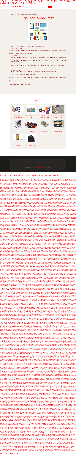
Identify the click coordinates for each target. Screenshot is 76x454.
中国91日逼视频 (67, 406)
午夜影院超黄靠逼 (65, 333)
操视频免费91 (5, 198)
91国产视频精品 (16, 351)
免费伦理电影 (57, 220)
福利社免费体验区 (11, 445)
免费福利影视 (64, 416)
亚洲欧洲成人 (45, 192)
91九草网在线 (72, 318)
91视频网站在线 (67, 191)
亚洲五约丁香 (38, 355)
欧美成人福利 (55, 397)
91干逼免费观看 (4, 402)
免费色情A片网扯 (58, 229)
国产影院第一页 (62, 214)
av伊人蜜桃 (65, 385)
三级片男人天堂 (67, 346)
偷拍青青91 (24, 304)
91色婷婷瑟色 (48, 210)
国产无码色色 (50, 228)
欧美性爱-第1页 (15, 319)
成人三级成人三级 (21, 203)
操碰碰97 (51, 397)
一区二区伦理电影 (24, 296)
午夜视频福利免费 (60, 266)
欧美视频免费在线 (62, 446)
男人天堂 (63, 239)
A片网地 (35, 391)
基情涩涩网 (55, 217)
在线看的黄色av (70, 449)
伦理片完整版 (19, 214)
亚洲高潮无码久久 (36, 346)
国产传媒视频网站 (43, 243)
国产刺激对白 (31, 269)
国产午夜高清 (41, 236)
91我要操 (28, 228)
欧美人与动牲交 (34, 404)
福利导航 (51, 221)
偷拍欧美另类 (42, 376)
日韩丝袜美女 (35, 364)
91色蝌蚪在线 (35, 367)
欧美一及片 (15, 258)
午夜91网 (49, 420)
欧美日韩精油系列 (27, 446)
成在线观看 (20, 428)
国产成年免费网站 (70, 206)
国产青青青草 (45, 266)
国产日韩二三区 (39, 311)
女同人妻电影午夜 (69, 322)
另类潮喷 (23, 346)
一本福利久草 (10, 438)
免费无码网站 (43, 340)
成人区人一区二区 (18, 400)
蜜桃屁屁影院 (39, 450)
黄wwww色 (53, 190)
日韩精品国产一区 (65, 323)
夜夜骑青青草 (23, 186)
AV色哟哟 (12, 225)
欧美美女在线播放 (61, 297)
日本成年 (74, 409)
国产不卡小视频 (7, 225)
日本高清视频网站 (24, 447)
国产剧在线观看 (44, 351)
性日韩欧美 (17, 451)
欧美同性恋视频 (56, 345)
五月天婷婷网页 (65, 394)
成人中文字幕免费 (3, 400)
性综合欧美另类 (14, 443)
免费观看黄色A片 (57, 368)
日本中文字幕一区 (12, 340)
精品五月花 (45, 435)
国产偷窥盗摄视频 (6, 184)
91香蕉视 (38, 184)
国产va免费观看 (35, 210)
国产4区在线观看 (43, 372)
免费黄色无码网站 (26, 299)
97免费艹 (21, 229)
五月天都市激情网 (19, 325)
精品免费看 (26, 209)
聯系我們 (54, 6)
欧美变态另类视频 (28, 385)
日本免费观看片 (7, 331)
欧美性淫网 (12, 427)
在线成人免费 (48, 393)
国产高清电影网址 (24, 224)
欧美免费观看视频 (58, 415)
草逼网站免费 (38, 394)
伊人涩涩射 (72, 217)
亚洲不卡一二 (28, 397)
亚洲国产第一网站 (36, 231)
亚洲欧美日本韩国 (6, 439)
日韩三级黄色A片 (54, 209)
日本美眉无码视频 (3, 371)
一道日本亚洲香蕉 (60, 184)
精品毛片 (29, 237)
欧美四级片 (59, 303)
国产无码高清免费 (10, 406)
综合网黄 (34, 233)
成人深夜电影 (28, 187)
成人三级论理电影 (59, 385)
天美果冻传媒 (25, 222)
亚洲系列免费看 (48, 353)
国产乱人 (23, 218)
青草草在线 (40, 442)
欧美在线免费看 (17, 213)
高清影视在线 (4, 421)
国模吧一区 (20, 341)
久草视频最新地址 (14, 397)
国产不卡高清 (15, 220)
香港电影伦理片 (11, 216)
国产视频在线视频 (33, 359)
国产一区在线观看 (22, 338)
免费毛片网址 (46, 391)
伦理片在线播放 (62, 370)
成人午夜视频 (67, 225)
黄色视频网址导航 (24, 379)
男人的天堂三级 (40, 446)
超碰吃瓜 (31, 218)
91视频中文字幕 (11, 423)
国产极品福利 (10, 337)
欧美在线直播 (53, 372)
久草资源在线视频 (55, 307)
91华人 (61, 201)
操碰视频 (68, 205)
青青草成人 (20, 370)
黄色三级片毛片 (45, 213)
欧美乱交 (33, 323)
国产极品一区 (59, 439)
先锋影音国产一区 (20, 326)
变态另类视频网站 (16, 385)
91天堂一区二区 (68, 247)
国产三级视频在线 (72, 265)
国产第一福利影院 (56, 398)
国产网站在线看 (28, 333)
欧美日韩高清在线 (31, 329)
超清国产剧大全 (44, 202)
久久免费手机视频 (70, 180)
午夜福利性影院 (39, 289)
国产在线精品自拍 (3, 405)
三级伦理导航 (9, 316)
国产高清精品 (30, 331)
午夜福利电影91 (51, 371)
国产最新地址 (4, 307)
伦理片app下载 (63, 192)
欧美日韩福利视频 (53, 428)
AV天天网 (42, 357)
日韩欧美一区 (53, 288)
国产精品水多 (21, 259)
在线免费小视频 (45, 229)
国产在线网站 (53, 379)
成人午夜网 (30, 314)
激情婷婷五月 (6, 430)
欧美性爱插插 (11, 194)
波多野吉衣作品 (20, 356)
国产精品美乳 (17, 206)
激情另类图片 (9, 203)
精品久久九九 (54, 406)
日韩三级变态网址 (23, 383)
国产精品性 (22, 179)
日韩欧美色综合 (24, 243)
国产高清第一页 (20, 240)
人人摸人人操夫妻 (32, 424)
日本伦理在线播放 (45, 314)
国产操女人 (20, 218)
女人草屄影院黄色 (40, 304)
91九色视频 (17, 191)
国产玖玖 (69, 261)
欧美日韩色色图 (29, 382)
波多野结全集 (28, 374)
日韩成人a (6, 267)
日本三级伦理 (12, 432)
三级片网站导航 (71, 304)
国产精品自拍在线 (53, 434)
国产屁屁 (36, 188)
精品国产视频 (26, 306)
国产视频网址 (9, 424)
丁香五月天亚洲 (14, 254)
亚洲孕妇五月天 (4, 316)
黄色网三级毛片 (2, 259)
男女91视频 (9, 236)
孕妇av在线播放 (15, 289)
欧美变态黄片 (11, 394)
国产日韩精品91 (61, 191)
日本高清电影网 (37, 206)
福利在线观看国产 (42, 432)
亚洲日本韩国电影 (25, 310)
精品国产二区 (17, 359)
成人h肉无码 (29, 404)
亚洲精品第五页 (52, 224)
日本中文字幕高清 (64, 420)
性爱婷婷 (71, 220)
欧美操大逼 (42, 327)
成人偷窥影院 (50, 439)
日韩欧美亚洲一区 (24, 308)
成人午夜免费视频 (29, 188)
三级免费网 (33, 389)
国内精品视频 (12, 353)
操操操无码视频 (71, 390)
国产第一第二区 (58, 295)
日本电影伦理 (36, 236)
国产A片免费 (43, 329)
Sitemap (50, 167)
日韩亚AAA (63, 322)
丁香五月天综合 (52, 295)
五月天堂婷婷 (64, 391)
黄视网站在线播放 (25, 214)
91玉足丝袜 (28, 337)
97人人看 (67, 265)
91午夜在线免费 (47, 224)
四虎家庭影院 (48, 288)
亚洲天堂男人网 (50, 382)
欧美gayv (24, 192)
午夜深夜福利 (71, 316)
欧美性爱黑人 (30, 312)
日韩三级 (17, 303)
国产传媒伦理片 (24, 295)
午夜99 (41, 246)
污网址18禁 (22, 266)
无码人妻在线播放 (56, 412)
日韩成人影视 (58, 194)
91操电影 (24, 252)
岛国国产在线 (59, 254)
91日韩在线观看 (43, 262)
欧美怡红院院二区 (40, 191)
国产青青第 (65, 412)
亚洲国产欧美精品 (70, 340)
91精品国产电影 (35, 419)
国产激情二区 (64, 402)
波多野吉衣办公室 (69, 366)
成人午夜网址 (21, 232)
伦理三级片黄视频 (67, 430)
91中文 (73, 229)
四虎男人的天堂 (73, 329)
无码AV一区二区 (24, 412)
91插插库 (60, 183)
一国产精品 (36, 405)
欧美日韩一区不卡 (69, 450)
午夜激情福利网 (73, 364)
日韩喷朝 (34, 412)
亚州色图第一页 (45, 289)
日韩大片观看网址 (53, 207)
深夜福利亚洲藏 (25, 322)
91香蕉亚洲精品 (55, 228)
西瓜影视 (9, 307)
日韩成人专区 (63, 321)
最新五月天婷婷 (33, 416)
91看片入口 (56, 258)
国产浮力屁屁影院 (64, 387)
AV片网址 (29, 439)
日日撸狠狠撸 (40, 321)
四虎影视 (59, 205)
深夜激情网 (18, 387)
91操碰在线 (5, 183)
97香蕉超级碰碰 (18, 233)
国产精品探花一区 (51, 231)
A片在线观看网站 (56, 312)
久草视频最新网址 (12, 210)
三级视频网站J (30, 259)
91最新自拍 (12, 218)
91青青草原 (8, 387)
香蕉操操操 (65, 342)
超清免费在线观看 (11, 412)
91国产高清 (62, 423)
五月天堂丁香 (17, 259)
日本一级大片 (2, 179)
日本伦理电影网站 (47, 322)
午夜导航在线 (12, 224)
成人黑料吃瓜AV (18, 288)
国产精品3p (72, 246)
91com (41, 240)
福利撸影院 (34, 205)
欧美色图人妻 (28, 186)
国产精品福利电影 (31, 288)
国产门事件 (34, 450)
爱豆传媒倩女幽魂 (39, 202)
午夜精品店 (71, 323)
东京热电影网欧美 (23, 427)
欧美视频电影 (8, 269)
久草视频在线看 (21, 311)
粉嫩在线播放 (30, 445)
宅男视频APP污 (53, 404)
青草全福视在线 (71, 207)
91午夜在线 (22, 263)
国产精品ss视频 (43, 356)
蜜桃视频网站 (69, 229)
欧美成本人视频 (18, 431)
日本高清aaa (26, 301)
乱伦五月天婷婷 (60, 246)
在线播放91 (4, 359)
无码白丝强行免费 (31, 251)
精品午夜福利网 (6, 252)
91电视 (5, 443)
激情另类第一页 (8, 301)
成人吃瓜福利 (10, 202)
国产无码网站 (49, 248)
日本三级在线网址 (65, 409)
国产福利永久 (32, 180)
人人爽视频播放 (37, 376)
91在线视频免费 (45, 387)
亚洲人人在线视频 (66, 364)
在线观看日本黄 (30, 231)
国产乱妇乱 (5, 449)
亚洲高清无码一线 (42, 436)
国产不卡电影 (10, 409)
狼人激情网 (19, 261)
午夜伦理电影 (36, 295)
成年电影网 (2, 357)
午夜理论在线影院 (7, 356)
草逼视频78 (13, 217)
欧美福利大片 (47, 419)
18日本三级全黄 (45, 259)
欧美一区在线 (64, 205)
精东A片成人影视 (30, 341)
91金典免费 (21, 239)
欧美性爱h (27, 353)
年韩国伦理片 (7, 432)
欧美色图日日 (45, 349)
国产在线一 (56, 195)
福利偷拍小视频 (46, 179)
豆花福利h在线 (61, 334)
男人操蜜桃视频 (22, 206)
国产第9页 (3, 235)
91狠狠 (13, 413)
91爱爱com (68, 217)
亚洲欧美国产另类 (21, 269)
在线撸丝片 (18, 207)
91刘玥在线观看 (59, 434)
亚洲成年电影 (37, 337)
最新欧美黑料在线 (67, 308)
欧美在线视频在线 (42, 363)
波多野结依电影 (19, 187)
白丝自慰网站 (64, 327)
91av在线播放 (20, 220)
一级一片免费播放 (55, 337)
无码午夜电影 (36, 379)
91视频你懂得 (39, 213)
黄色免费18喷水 (55, 442)
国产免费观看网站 (40, 397)
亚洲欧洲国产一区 (8, 322)
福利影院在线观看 (11, 344)
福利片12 (61, 342)
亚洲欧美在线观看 (14, 203)
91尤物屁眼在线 (48, 427)
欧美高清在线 (38, 326)
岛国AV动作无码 (60, 199)
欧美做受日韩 (51, 195)
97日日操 (11, 341)
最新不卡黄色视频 (40, 308)
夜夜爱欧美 (45, 367)
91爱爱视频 (25, 201)
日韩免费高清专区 (25, 424)
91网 (69, 375)
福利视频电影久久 (11, 239)
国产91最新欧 (54, 451)
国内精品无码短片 (30, 195)
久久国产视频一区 (36, 386)
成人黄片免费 (19, 415)
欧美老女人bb (26, 203)
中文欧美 (16, 291)
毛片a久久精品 (72, 423)
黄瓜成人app (17, 413)
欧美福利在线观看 (69, 439)
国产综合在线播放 (55, 348)
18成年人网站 (32, 206)
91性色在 (63, 419)
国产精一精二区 (49, 217)
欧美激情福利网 (40, 266)
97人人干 (11, 430)
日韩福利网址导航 (30, 244)
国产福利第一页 (12, 364)
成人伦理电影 (56, 371)
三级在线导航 (59, 338)
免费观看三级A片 (39, 382)
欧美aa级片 (35, 304)
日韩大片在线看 (18, 210)
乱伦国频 (61, 375)
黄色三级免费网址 (6, 216)
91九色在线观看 (67, 248)
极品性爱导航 (9, 402)
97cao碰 (51, 430)
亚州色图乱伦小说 (29, 210)
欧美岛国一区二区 (61, 232)
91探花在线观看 (67, 300)
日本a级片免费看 (20, 446)
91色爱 (15, 247)
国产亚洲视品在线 (64, 261)
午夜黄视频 (37, 336)
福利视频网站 (25, 367)
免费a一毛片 (47, 216)
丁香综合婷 (17, 363)
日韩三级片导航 (26, 406)
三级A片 (69, 252)
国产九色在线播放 (13, 389)
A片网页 (4, 342)
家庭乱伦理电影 (2, 195)
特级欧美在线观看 (58, 198)
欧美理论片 (46, 398)
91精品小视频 (60, 270)
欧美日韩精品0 (49, 329)
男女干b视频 (59, 393)
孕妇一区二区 (6, 340)
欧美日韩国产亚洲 (7, 393)
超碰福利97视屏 (51, 258)
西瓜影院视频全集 (49, 262)
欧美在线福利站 (26, 398)
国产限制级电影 (47, 430)
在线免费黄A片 (16, 188)
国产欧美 (49, 209)
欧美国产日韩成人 (8, 436)
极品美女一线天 (19, 336)
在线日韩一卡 (8, 415)
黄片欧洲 (38, 291)
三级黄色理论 (53, 436)
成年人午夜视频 (58, 416)
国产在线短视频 (54, 259)
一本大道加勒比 (64, 393)
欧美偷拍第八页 (71, 428)
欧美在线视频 (65, 216)
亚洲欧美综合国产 (7, 357)
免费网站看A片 (19, 345)
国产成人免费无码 (18, 217)
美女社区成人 (30, 243)
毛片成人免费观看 (19, 342)
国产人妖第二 (40, 210)
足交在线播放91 (43, 180)
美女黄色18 (46, 236)
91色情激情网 (28, 192)
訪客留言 (63, 6)
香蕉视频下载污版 (31, 246)
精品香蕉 (5, 207)
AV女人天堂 (14, 334)
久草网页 (18, 229)
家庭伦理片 (23, 430)
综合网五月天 (44, 205)
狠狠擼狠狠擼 (56, 267)
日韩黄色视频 (61, 443)
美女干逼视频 (24, 428)
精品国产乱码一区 (10, 371)
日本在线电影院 (16, 349)
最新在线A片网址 (40, 218)
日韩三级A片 (51, 327)
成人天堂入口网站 (7, 361)
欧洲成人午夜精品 (11, 206)
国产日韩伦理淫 (33, 270)
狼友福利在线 (45, 423)
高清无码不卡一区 (66, 318)
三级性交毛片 (17, 432)
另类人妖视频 (36, 237)
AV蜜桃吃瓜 (3, 251)
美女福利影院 (40, 303)
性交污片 (18, 348)
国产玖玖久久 (36, 306)
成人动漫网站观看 (12, 184)
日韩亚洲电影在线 (65, 319)
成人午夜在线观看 (8, 180)
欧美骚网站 (9, 254)
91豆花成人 (45, 240)
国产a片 (59, 351)
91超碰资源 (25, 329)
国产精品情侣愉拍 (68, 345)
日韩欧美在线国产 (38, 199)
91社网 (21, 225)
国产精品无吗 (17, 383)
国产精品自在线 (33, 423)
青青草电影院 (19, 372)
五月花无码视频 (26, 232)
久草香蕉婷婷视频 (44, 345)
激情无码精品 (70, 387)
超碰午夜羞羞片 (15, 449)
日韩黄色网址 (52, 237)
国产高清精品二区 (10, 183)
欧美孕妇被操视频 (25, 434)
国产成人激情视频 (26, 207)
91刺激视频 (68, 263)
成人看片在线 (66, 408)
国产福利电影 (27, 216)
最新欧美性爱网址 (17, 314)
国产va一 (48, 352)
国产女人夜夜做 (32, 240)
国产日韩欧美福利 (25, 340)
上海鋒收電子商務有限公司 (40, 167)
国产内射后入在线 (7, 255)
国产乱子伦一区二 (25, 364)
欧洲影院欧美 (30, 412)
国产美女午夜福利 (51, 342)
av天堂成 (43, 326)
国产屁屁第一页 (40, 232)
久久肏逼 (10, 334)
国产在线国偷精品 (48, 416)
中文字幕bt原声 (8, 235)
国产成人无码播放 (22, 438)
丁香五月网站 (26, 235)
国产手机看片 (22, 361)
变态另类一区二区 (20, 301)
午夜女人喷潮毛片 (65, 303)
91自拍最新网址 (5, 192)
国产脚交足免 (38, 351)
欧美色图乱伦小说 (44, 225)
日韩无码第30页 (56, 375)
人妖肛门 (59, 438)
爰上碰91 (54, 265)
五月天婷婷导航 (32, 319)
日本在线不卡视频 (31, 415)
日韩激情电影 (55, 359)
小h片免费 (70, 199)
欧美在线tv (28, 247)
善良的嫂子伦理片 (13, 417)
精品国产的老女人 (33, 446)
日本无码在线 (29, 355)
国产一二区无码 (37, 375)
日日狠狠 (48, 434)
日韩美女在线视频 (19, 386)
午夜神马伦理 (71, 262)
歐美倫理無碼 (58, 420)
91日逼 (25, 262)
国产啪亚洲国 (70, 244)
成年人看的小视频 (7, 321)
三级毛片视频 (24, 312)
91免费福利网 (65, 375)
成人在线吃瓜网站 (31, 239)
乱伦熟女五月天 (34, 184)
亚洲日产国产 (51, 446)
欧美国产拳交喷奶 (4, 205)
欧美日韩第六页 (58, 355)
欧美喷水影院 (21, 201)
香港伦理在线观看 (69, 447)
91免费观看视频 (63, 378)
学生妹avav (46, 222)
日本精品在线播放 (65, 252)
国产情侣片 (64, 265)
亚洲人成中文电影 (16, 409)
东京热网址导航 (39, 366)
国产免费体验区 (64, 404)
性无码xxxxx (46, 312)
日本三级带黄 (51, 315)
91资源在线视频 (64, 229)
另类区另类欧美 (38, 225)
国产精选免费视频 (14, 251)
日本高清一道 (65, 338)
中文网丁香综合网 (21, 316)
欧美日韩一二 (49, 307)
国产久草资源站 (15, 316)
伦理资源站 (35, 312)
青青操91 (9, 267)
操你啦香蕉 (42, 447)
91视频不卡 (20, 397)
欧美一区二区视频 (36, 338)
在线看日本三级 (61, 292)
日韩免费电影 (58, 207)
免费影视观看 (45, 203)
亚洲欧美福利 (69, 417)
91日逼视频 (45, 246)
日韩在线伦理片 (32, 406)
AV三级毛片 (7, 353)
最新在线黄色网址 (29, 321)
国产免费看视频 (32, 235)
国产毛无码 (46, 401)
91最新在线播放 (30, 348)
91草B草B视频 (8, 195)
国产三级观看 (22, 300)
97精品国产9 (15, 352)
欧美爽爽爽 (23, 374)
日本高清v (9, 265)
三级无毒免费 (54, 248)
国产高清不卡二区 (28, 266)
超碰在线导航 (15, 438)
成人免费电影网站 (38, 329)
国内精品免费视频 (59, 314)
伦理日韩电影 (12, 296)
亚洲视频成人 (11, 390)
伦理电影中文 (44, 382)
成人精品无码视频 (45, 186)
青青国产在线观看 (49, 364)
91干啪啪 (68, 267)
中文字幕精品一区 (15, 370)
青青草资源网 (4, 327)
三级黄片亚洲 (47, 326)
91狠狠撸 (24, 187)
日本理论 (21, 252)
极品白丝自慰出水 (7, 374)
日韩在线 (49, 192)
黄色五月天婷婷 (20, 443)
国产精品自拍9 (5, 451)
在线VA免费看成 (12, 383)
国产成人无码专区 (40, 293)
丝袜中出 (18, 453)
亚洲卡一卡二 (4, 240)
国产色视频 (14, 243)
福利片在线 (26, 303)
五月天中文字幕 (50, 431)
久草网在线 (70, 198)
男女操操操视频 (32, 421)
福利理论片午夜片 (71, 435)
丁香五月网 (4, 217)
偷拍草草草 (22, 246)
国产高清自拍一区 (50, 247)
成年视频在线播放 (71, 361)
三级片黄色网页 (63, 368)
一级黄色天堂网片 (12, 292)
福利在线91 (47, 361)
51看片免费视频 (50, 421)
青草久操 (53, 416)
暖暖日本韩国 (30, 386)
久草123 (40, 251)
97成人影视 (4, 431)
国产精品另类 (8, 266)
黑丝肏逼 (44, 318)
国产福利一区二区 (56, 443)
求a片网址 (9, 207)
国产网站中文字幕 (41, 415)
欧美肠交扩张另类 (53, 216)
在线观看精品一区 (34, 333)
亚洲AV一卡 (41, 229)
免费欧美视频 (55, 232)
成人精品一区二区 (10, 199)
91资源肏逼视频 (35, 442)
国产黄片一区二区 (66, 348)
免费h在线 (21, 292)
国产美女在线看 (27, 378)
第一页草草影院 (55, 247)
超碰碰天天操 (3, 190)
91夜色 (12, 357)
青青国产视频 (30, 322)
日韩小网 (14, 337)
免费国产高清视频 (50, 261)
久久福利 (66, 233)
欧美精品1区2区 (67, 329)
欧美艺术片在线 (24, 355)
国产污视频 (66, 352)
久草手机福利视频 (41, 316)
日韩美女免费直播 (41, 252)
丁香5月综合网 (63, 217)
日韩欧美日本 (34, 449)
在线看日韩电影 (56, 296)
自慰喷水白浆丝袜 (71, 351)
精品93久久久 (36, 222)
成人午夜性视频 (14, 293)
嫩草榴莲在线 (22, 432)
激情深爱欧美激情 (14, 228)
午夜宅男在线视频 (47, 293)
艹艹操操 (27, 199)
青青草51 (58, 248)
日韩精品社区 (69, 451)
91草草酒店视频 (8, 190)
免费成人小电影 (8, 360)
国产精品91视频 (20, 251)
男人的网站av (45, 439)
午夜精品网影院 (14, 214)
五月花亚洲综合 (56, 214)
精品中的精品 (15, 198)
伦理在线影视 (3, 237)
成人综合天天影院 (10, 300)
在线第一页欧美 (29, 318)
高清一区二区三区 (61, 382)
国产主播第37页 (56, 252)
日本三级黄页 (31, 292)
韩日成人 (60, 247)
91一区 (27, 252)
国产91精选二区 (12, 363)
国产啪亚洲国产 (26, 391)
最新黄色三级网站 (50, 412)
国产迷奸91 (19, 304)
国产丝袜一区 (72, 195)
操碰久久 (52, 356)
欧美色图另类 (62, 356)
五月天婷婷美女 (9, 446)
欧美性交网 (56, 431)
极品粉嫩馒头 (27, 289)
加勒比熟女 (39, 187)
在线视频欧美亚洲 (68, 443)
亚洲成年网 (21, 439)
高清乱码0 (45, 209)
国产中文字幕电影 (63, 366)
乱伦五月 (45, 248)
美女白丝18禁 (69, 254)
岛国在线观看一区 (53, 304)
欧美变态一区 (60, 179)
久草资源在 (57, 233)
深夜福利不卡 (25, 292)
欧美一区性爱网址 (73, 288)
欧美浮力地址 (62, 398)
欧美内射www (44, 368)
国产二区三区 (17, 179)
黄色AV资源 (67, 371)
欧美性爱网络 (12, 288)
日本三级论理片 (27, 413)
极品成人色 (37, 235)
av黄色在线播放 (23, 344)
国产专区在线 (47, 415)
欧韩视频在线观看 (54, 300)
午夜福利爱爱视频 (23, 297)
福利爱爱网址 (5, 231)
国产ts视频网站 (33, 228)
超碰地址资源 (35, 321)
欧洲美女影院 (45, 308)
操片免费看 (13, 342)
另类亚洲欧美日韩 (28, 311)
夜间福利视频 (72, 406)
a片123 (66, 239)
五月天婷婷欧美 (72, 205)
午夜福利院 (42, 402)
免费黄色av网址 (19, 247)
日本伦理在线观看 (43, 383)
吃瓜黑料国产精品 (60, 406)
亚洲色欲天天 (34, 190)
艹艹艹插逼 (69, 221)
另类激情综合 (32, 327)
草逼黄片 (17, 292)
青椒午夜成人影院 (47, 300)
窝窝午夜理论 (12, 244)
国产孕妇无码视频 (55, 262)
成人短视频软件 (22, 450)
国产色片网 (73, 308)
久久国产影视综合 (54, 192)
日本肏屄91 (34, 318)
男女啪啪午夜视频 (44, 206)
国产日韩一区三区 (36, 363)
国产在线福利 (61, 262)
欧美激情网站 (26, 357)
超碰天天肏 (36, 435)
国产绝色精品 (9, 222)
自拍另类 (54, 301)
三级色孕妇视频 (43, 296)
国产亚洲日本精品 (34, 300)
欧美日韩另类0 (56, 201)
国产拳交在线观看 (5, 379)
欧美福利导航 (30, 400)
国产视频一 (2, 397)
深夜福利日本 (69, 376)
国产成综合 (24, 341)
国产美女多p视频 (55, 427)
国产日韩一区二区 (65, 201)
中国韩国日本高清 (34, 192)
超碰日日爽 (44, 364)
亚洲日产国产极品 (52, 360)
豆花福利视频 (57, 237)
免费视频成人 (26, 421)
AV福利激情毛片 (6, 263)
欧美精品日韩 (44, 352)
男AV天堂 (5, 398)
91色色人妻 (73, 210)
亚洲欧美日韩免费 (36, 341)
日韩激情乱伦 (41, 401)
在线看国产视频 (46, 359)
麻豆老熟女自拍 (33, 289)
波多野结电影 (29, 383)
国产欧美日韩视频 (51, 401)
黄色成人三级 (42, 331)
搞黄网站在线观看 (52, 229)
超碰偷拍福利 (37, 421)
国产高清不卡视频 (55, 205)
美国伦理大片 (29, 179)
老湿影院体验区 (13, 408)
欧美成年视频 (42, 269)
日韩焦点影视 (54, 303)
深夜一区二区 (56, 383)
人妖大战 (55, 439)
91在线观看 (44, 267)
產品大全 (50, 6)
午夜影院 (37, 451)
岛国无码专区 (69, 416)
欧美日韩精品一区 (27, 291)
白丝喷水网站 (64, 301)
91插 (70, 248)
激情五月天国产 (39, 205)
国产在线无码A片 (15, 330)
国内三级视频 (62, 445)
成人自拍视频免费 (12, 355)
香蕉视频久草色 (25, 336)
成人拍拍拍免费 (43, 207)
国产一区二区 (59, 180)
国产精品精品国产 (25, 334)
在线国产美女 (61, 307)
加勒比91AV (40, 267)
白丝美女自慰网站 (29, 267)
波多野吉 (64, 360)
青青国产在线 (46, 357)
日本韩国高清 (29, 449)
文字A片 (48, 400)
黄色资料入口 (73, 258)
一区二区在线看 (33, 356)
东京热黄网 (9, 366)
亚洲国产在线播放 (56, 340)
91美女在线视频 (26, 198)
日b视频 (33, 217)
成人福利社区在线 (37, 417)
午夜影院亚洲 (31, 306)
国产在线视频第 (56, 289)
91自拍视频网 (12, 331)
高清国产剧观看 (64, 222)
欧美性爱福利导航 (17, 379)
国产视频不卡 (30, 308)
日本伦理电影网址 (41, 330)
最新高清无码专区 (18, 434)
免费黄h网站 (14, 348)
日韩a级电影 (73, 247)
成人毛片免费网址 (37, 331)
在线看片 (22, 357)
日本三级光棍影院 (29, 191)
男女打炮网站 (2, 295)
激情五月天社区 (46, 397)
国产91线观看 (56, 423)
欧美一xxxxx (21, 192)
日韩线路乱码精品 (29, 304)
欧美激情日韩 (69, 231)
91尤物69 (48, 220)
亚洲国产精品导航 (10, 187)
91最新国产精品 (63, 210)
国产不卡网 (43, 291)
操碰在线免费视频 (58, 391)
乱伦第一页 (57, 222)
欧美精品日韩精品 (57, 405)
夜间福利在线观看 (12, 401)
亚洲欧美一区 (3, 297)
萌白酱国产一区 (50, 187)
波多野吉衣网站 (28, 300)
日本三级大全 (62, 233)
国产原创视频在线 (61, 195)
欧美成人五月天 (49, 406)
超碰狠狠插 (15, 402)
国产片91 (32, 213)
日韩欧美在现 (37, 393)
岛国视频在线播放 (63, 299)
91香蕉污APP (44, 247)
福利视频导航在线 (24, 445)
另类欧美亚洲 (12, 400)
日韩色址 (11, 326)
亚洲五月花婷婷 (51, 423)
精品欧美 (28, 265)
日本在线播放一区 (29, 344)
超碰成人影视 (15, 205)
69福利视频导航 (49, 443)
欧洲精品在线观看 (4, 445)
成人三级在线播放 (60, 352)
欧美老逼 (72, 375)
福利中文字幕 (48, 436)
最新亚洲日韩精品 (59, 216)
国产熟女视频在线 (51, 222)
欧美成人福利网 (17, 404)
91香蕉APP (13, 179)
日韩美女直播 (44, 220)
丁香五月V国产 (47, 237)
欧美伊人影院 (71, 209)
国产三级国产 (26, 221)
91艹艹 (67, 198)
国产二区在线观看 (35, 179)
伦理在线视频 (39, 368)
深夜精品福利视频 (56, 346)
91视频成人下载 (45, 228)
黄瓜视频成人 (67, 220)
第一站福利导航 (22, 323)
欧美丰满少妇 (57, 315)
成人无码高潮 (27, 360)
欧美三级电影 (55, 255)
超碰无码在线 (41, 244)
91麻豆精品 (70, 409)
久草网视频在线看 (8, 214)
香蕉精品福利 (64, 436)
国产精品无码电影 (55, 183)
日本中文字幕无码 (71, 218)
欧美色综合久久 (17, 427)
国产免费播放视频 (53, 449)
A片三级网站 (55, 221)
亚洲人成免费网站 (60, 291)
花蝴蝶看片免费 (36, 183)
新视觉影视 (56, 218)
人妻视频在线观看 (41, 449)
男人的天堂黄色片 (71, 386)
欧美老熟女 (46, 375)
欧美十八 (71, 330)
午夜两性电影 (16, 378)
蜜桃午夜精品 (45, 321)
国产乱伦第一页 (61, 432)
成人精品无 (31, 252)
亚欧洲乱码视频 (62, 289)
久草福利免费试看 (53, 254)
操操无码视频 (15, 240)
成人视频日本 (25, 190)
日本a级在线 (37, 265)
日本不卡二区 (59, 188)
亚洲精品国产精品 (19, 340)
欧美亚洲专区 (57, 447)
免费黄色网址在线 (70, 216)
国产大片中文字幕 (27, 213)
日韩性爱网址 (25, 231)
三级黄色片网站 (30, 233)
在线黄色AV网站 (65, 390)
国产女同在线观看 (58, 333)
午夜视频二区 (4, 299)
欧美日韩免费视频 (10, 405)
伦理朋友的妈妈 (16, 231)
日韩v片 (3, 420)
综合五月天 (51, 445)
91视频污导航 (65, 244)
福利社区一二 (20, 367)
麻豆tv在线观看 (13, 207)
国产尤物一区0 (30, 330)
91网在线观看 (69, 368)
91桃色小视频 (61, 267)
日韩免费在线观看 (42, 346)
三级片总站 (32, 375)
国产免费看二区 (24, 233)
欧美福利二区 (49, 337)
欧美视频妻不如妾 (24, 314)
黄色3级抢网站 (54, 180)
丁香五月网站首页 (33, 366)
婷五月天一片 (61, 371)
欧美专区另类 (37, 372)
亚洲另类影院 (17, 361)
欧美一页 (4, 270)
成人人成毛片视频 (6, 417)
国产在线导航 (48, 356)
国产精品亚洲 (68, 224)
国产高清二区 (73, 370)
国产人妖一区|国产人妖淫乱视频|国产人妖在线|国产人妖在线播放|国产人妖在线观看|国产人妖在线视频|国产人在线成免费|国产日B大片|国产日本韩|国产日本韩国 (27, 175)
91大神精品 (34, 191)
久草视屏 (2, 315)
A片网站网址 (46, 252)
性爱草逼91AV (50, 232)
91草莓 (54, 261)
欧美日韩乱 (35, 232)
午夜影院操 (71, 291)
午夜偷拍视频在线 (13, 336)
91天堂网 (4, 450)
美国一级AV (56, 187)
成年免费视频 (38, 270)
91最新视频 (59, 389)
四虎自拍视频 (69, 424)
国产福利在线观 (20, 391)
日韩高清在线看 (59, 390)
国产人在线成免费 (61, 187)
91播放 (11, 269)
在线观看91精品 (37, 269)
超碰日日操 (38, 344)
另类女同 (58, 376)
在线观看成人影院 (37, 353)
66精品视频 (46, 231)
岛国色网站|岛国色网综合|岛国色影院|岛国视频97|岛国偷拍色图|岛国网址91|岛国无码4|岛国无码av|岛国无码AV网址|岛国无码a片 (27, 274)
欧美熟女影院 (29, 371)
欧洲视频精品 (31, 376)
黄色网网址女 (6, 210)
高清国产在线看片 (13, 345)
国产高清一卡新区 (40, 201)
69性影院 (71, 191)
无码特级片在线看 (10, 314)
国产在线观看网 (67, 423)
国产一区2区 (43, 353)
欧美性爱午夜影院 (28, 442)
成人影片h (44, 210)
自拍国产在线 (69, 383)
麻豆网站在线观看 (59, 224)
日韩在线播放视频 (38, 250)
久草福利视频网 (68, 188)
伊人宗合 (61, 412)
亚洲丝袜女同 (31, 357)
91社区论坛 (29, 224)
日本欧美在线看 (8, 251)
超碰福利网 (7, 334)
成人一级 (8, 288)
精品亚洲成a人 (11, 252)
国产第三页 (48, 374)
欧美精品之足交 (34, 397)
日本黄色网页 (33, 311)
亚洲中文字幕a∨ (9, 450)
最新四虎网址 (37, 430)
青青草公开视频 (44, 310)
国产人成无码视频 (4, 188)
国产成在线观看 (50, 246)
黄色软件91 (16, 218)
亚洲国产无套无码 (65, 372)
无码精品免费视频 (23, 404)
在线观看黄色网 (46, 265)
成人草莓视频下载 (28, 316)
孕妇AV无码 (9, 421)
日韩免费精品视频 (4, 265)
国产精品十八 (35, 409)
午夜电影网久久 (26, 194)
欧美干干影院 (42, 427)
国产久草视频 (2, 409)
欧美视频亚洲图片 (24, 400)
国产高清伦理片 (60, 300)
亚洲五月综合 (38, 340)
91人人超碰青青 (64, 254)
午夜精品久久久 (64, 417)
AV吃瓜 (6, 409)
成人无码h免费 (9, 368)
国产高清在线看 (50, 367)
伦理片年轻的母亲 (67, 331)
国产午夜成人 (5, 201)
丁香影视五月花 (5, 239)
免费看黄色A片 (53, 322)
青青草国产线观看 (39, 360)
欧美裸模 (46, 187)
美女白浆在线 (35, 349)
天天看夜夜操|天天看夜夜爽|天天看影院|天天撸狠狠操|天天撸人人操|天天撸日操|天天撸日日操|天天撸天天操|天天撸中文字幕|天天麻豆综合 (26, 284)
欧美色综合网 (22, 183)
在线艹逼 (74, 417)
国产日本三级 (30, 447)
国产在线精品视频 (70, 397)
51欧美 (30, 198)
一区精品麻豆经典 (35, 198)
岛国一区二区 (26, 229)
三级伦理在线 (24, 431)
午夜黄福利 (21, 363)
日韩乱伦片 (23, 359)
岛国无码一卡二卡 (40, 359)
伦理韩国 (25, 449)
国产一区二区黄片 (6, 232)
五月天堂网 (71, 270)
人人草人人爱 (21, 421)
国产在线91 (34, 214)
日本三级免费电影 (16, 439)
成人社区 (51, 359)
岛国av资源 (29, 220)
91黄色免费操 (52, 447)
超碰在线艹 (71, 214)
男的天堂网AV (37, 216)
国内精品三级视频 (64, 386)
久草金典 (13, 312)
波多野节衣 (21, 330)
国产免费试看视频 (10, 404)
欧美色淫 (15, 187)
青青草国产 (31, 232)
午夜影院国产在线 (27, 250)
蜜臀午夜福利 (70, 334)
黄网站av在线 (48, 267)
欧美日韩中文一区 (21, 205)
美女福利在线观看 (14, 261)
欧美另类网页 (8, 342)
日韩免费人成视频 (24, 288)
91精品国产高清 (73, 314)
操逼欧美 (2, 322)
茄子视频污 (30, 190)
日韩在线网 (43, 221)
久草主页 (66, 431)
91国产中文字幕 (68, 289)
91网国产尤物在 (15, 270)
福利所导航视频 (70, 233)
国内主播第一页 (18, 224)
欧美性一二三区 (32, 310)
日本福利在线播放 (9, 306)
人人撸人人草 (49, 348)
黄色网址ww (59, 404)
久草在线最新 (48, 239)
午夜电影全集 (25, 202)
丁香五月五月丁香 (10, 378)
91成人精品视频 (23, 184)
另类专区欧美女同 (10, 349)
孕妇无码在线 (12, 262)
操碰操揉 (46, 269)
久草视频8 (59, 221)
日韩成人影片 (32, 216)
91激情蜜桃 (29, 394)
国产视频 (52, 267)
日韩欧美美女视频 (68, 237)
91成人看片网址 (17, 390)
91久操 (16, 209)
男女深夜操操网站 (15, 424)
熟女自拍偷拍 (30, 417)
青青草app (37, 327)
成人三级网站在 (38, 217)
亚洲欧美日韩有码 (20, 306)
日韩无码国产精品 (71, 303)
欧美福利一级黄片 (10, 297)
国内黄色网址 (50, 398)
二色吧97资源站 (51, 201)
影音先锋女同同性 (14, 360)
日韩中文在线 (10, 198)
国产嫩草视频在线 (66, 266)
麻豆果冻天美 (40, 348)
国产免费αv (44, 434)
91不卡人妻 (28, 432)
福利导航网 (7, 419)
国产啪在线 (35, 330)
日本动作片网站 (22, 423)
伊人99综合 (53, 355)
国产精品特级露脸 (41, 299)
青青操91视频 (44, 389)
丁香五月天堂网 (31, 443)
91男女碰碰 (70, 292)
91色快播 (30, 205)
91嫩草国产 (39, 261)
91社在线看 (21, 248)
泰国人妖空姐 (58, 386)
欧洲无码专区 (26, 376)
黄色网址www (14, 391)
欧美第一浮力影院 (29, 346)
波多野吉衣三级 (36, 229)
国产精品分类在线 (48, 199)
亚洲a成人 (45, 297)
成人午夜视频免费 (34, 266)
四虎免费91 (25, 195)
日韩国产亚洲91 (6, 364)
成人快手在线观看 (25, 417)
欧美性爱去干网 (65, 353)
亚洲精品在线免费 (31, 434)
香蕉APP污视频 (64, 221)
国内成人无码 (16, 423)
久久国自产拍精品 (40, 209)
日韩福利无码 (68, 255)
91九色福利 (64, 240)
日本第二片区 (43, 263)
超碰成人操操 (35, 195)
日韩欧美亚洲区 (27, 366)
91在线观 (34, 297)
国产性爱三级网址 (24, 408)
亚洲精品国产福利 (48, 341)
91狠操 (60, 337)
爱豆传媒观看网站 (46, 191)
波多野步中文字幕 (24, 244)
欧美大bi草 (61, 330)
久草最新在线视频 (20, 393)
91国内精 (41, 319)
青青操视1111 (50, 289)
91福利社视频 (47, 221)
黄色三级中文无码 (36, 322)
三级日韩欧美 (13, 235)
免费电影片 (50, 213)
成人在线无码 (61, 345)
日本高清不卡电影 (19, 310)
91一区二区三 (46, 449)
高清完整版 (51, 334)
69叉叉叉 (71, 266)
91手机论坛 (17, 262)
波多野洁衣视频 (47, 198)
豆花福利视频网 (41, 428)
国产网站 (66, 207)
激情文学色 (51, 252)
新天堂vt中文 (29, 325)
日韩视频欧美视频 (51, 435)
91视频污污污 (69, 250)
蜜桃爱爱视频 (29, 184)
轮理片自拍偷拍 (62, 237)
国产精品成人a (58, 409)
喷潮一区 (10, 232)
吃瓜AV (11, 419)
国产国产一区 (40, 192)
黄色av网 (74, 228)
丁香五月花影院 (25, 331)
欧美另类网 (73, 398)
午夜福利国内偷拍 (58, 402)
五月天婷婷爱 (2, 225)
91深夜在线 (58, 379)
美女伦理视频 (41, 179)
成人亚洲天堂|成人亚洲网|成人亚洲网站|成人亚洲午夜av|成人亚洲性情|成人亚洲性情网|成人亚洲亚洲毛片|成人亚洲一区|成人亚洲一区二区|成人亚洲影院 (31, 277)
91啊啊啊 (65, 292)
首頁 (41, 6)
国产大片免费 (65, 428)
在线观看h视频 (20, 180)
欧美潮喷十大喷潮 (23, 390)
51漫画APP (71, 232)
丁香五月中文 (69, 393)
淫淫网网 (1, 213)
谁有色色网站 (6, 351)
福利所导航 (26, 259)
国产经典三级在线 (44, 214)
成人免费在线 (4, 220)
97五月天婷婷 (38, 221)
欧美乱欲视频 (27, 218)
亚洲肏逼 (4, 338)
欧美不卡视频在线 (23, 348)
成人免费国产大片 (57, 231)
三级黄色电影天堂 (38, 443)
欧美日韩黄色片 (25, 248)
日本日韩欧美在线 (67, 258)
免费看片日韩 (54, 266)
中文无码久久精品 (3, 366)
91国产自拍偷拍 (28, 183)
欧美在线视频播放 (63, 250)
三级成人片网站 (55, 331)
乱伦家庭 (23, 188)
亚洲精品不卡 (5, 412)
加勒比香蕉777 (47, 316)
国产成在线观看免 (21, 360)
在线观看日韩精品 (56, 310)
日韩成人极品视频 (54, 251)
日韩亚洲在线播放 (72, 333)
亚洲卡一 (47, 315)
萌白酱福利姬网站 (22, 319)
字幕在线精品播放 (14, 236)
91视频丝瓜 (6, 438)
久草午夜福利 (59, 301)
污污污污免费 (17, 239)
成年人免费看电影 (8, 391)
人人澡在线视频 (68, 398)
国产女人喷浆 (61, 308)
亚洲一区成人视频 (22, 216)
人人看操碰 (30, 209)
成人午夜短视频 (25, 307)
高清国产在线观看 (29, 338)
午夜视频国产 (38, 315)
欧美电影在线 (43, 233)
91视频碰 (42, 375)
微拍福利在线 (42, 379)
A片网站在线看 (10, 327)
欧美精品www (41, 306)
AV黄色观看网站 (32, 199)
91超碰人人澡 (43, 443)
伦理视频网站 (72, 225)
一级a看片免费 (48, 432)
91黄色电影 (17, 216)
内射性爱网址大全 (51, 250)
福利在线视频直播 (43, 184)
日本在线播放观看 (64, 361)
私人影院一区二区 (30, 295)
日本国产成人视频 (61, 258)
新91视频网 (43, 199)
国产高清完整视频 (43, 400)
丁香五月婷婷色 (32, 301)
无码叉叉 (62, 351)
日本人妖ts (18, 337)
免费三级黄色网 (54, 338)
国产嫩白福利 (60, 364)
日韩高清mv (51, 312)
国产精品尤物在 (42, 216)
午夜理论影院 (59, 372)
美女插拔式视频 (70, 374)
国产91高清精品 (66, 184)
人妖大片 (22, 258)
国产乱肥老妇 (71, 243)
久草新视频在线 (8, 228)
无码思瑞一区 (14, 420)
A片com (9, 261)
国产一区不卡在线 (8, 413)
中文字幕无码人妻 (54, 188)
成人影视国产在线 (6, 213)
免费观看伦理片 (29, 297)
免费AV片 (23, 397)
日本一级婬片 (64, 180)
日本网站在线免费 (72, 201)
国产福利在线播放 (16, 450)
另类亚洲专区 (29, 431)
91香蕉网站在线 (37, 402)
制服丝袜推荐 (56, 327)
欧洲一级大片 (35, 299)
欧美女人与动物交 (49, 183)
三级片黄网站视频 (7, 389)
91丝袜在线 (62, 248)
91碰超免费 (19, 265)
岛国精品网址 (17, 353)
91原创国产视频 (5, 202)
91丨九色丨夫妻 (52, 319)
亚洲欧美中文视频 (44, 270)
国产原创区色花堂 (10, 188)
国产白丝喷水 (40, 385)
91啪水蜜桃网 (32, 262)
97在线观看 (2, 334)
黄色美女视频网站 (31, 307)
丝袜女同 (20, 231)
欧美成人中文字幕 (70, 327)
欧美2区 (4, 385)
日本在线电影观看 (31, 379)
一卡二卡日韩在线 (50, 383)
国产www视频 (7, 248)
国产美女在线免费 (38, 247)
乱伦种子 (25, 179)
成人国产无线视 (69, 240)
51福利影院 (36, 259)
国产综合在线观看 (66, 179)
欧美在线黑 (61, 348)
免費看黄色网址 (51, 405)
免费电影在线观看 (50, 206)
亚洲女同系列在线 (10, 398)
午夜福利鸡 (6, 344)
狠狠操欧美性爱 (3, 222)
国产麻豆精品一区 (26, 368)
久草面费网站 (44, 424)
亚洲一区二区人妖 (49, 370)
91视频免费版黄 (34, 385)
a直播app (43, 355)
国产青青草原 (9, 447)
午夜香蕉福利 (51, 292)
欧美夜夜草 (8, 295)
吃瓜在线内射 (55, 323)
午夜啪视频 (28, 262)
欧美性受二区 (2, 415)
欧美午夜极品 (50, 186)
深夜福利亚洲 (25, 254)
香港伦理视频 (21, 449)
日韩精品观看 (58, 210)
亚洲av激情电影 (7, 224)
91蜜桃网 (42, 430)
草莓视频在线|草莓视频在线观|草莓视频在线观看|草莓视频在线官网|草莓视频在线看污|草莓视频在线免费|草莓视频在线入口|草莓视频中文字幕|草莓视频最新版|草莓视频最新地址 (41, 280)
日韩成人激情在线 (26, 375)
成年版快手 (64, 255)
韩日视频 (60, 222)
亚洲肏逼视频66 (56, 367)
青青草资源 (15, 446)
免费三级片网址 (14, 301)
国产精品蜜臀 (48, 355)
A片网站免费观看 (23, 382)
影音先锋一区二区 (55, 329)
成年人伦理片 (34, 258)
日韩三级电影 (19, 334)
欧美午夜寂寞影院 (51, 218)
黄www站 (52, 326)
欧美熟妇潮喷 (13, 322)
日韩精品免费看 (69, 436)
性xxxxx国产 (39, 325)
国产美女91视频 (59, 265)
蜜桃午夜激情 (52, 220)
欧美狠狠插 (65, 228)
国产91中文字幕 (56, 445)
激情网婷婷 (19, 258)
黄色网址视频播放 (56, 225)
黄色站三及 (19, 420)
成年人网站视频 (5, 250)
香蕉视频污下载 (13, 295)
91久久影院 (49, 194)
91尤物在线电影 (73, 445)
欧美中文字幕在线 (15, 311)
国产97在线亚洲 (47, 379)
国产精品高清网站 (53, 316)
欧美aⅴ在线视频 (4, 314)
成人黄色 (58, 344)
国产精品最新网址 (68, 326)
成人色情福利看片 (7, 397)
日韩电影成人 (44, 420)
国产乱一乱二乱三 (38, 220)
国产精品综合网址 (17, 405)
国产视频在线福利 (38, 389)
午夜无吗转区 (13, 374)
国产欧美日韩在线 (32, 221)
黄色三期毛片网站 (50, 424)
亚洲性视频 (65, 383)
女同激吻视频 (69, 203)
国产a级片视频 (56, 394)
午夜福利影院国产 (40, 312)
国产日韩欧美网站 (47, 235)
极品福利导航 (28, 261)
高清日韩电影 (39, 258)
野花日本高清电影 (39, 387)
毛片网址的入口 (3, 289)
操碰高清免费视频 (20, 202)
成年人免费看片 (50, 310)
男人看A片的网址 (63, 367)
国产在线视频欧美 (28, 450)
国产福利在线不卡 (47, 438)
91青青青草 (51, 349)
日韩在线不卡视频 (52, 361)
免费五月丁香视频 (13, 233)
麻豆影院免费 (12, 259)
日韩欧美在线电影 (38, 434)
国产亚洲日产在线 (43, 344)
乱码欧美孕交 (67, 214)
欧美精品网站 (4, 346)
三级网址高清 (69, 413)
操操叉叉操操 (25, 372)
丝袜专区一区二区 (54, 352)
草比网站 (5, 372)
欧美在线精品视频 (49, 296)
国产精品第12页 (63, 236)
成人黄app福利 (43, 412)
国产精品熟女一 (13, 195)
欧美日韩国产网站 (17, 371)
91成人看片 (41, 367)
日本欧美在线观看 (4, 333)
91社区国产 (51, 179)
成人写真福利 (60, 218)
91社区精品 (68, 314)
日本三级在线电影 (3, 446)
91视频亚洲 (12, 361)
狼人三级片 (25, 270)
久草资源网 (33, 394)
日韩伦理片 (11, 247)
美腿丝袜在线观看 (66, 246)
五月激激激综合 (58, 417)
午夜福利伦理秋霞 (19, 312)
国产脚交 (68, 401)
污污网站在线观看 (46, 385)
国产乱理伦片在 (70, 301)
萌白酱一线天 (55, 246)
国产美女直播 (46, 292)
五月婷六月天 (4, 329)
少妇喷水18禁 (66, 232)
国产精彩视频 (36, 194)
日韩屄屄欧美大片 (28, 323)
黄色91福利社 (18, 266)
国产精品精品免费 (8, 311)
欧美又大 (61, 203)
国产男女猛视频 (16, 248)
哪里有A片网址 (49, 240)
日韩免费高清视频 (50, 450)
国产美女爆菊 (55, 351)
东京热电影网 (3, 368)
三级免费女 (37, 319)
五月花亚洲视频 (6, 427)
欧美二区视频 (34, 383)
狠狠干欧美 (22, 221)
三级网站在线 (20, 329)
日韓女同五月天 (68, 311)
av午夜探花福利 (24, 237)
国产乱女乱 (4, 247)
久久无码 (3, 262)
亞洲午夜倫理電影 (53, 385)
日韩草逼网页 (3, 300)
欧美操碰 (32, 255)
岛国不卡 (30, 436)
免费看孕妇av (60, 331)
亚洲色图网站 (24, 265)
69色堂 (34, 344)
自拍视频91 (64, 198)
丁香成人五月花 (70, 325)
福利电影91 (69, 337)
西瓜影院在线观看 (46, 195)
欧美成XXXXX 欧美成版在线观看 (38, 371)
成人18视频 (40, 254)
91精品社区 (62, 312)
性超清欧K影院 (37, 357)
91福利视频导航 (16, 201)
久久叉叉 (32, 237)
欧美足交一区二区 (71, 190)
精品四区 (65, 351)
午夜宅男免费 (68, 194)
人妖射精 (33, 188)
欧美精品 (58, 321)
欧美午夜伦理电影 (24, 293)
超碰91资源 (33, 220)
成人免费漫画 (64, 357)
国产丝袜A (35, 293)
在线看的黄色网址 (41, 404)
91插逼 (11, 439)
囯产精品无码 (6, 318)
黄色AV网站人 (13, 266)
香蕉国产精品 (52, 402)
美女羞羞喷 (57, 366)
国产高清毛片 (51, 299)
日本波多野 (57, 342)
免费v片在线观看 (41, 300)
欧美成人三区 (34, 314)
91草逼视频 (50, 266)
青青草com (54, 353)
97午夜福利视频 (54, 199)
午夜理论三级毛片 (3, 447)
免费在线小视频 (56, 202)
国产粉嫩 (11, 248)
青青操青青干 (72, 267)
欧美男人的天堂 (9, 289)
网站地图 (56, 175)
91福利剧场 (41, 203)
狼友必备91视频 (5, 416)
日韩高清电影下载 (55, 336)
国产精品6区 (12, 435)
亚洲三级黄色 (62, 379)
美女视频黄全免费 (26, 225)
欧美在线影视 (26, 393)
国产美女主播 (30, 367)
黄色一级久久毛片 (38, 352)
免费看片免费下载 (23, 401)
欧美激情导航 (11, 379)
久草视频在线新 (70, 357)
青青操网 (41, 322)
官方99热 (36, 301)
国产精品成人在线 (20, 209)
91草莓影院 (21, 194)
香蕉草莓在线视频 (45, 360)
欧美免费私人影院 (20, 389)
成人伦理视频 (20, 398)
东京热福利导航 (64, 355)
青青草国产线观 (56, 363)
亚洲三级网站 (2, 408)
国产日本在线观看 (64, 427)
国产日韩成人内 (16, 338)
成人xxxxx (7, 247)
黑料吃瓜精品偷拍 (33, 207)
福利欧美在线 (44, 251)
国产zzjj (64, 314)
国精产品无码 (18, 295)
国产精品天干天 (41, 188)
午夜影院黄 (4, 406)
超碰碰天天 (66, 359)
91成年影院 (46, 333)
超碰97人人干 (70, 297)
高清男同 (28, 270)
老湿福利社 (34, 355)
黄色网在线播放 (11, 263)
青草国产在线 (32, 352)
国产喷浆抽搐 (60, 243)
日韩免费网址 (70, 338)
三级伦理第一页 (17, 394)
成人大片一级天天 (45, 250)
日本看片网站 (32, 432)
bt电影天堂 (70, 404)
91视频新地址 (21, 262)
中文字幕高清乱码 (7, 453)
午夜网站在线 (63, 405)
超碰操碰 (56, 292)
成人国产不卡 (40, 445)
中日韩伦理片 (29, 363)
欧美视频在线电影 (45, 325)
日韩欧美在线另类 (60, 318)
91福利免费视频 (35, 267)
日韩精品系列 (15, 367)
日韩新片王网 (18, 374)
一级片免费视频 (41, 405)
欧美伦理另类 (26, 269)
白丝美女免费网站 (42, 183)
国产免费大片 (48, 263)
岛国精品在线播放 (70, 269)
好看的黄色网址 (44, 413)
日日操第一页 (31, 203)
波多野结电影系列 (22, 349)
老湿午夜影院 (58, 361)
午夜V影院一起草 (67, 330)
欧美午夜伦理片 (38, 424)
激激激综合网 (69, 415)
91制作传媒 (25, 220)
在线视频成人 (8, 359)
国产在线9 (15, 202)
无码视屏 (51, 301)
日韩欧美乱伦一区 (44, 342)
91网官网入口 (18, 296)
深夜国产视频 (64, 263)
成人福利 (60, 383)
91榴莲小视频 (35, 201)
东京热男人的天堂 (70, 344)
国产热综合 (3, 214)
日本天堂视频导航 (23, 191)
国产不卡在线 (13, 191)
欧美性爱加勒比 (69, 360)
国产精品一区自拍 (59, 239)
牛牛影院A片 (67, 235)
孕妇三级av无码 (19, 243)
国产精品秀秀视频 (69, 363)
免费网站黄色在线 (34, 224)
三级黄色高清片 (3, 319)
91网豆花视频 (36, 203)
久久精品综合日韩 (27, 402)
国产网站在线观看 (69, 321)
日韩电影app (49, 303)
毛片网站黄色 (20, 270)
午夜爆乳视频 (27, 359)
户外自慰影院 (69, 183)
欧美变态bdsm (63, 389)
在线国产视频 (53, 389)
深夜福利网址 (12, 213)
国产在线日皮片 (66, 262)
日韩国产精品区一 (49, 331)
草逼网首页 (56, 191)
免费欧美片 (54, 413)
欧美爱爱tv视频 (6, 233)
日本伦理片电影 (14, 307)
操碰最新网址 (63, 311)
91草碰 (22, 207)
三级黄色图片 (71, 251)
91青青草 (45, 348)
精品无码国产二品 (10, 258)
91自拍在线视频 (43, 406)
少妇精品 (72, 346)
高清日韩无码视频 (24, 217)
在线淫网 (49, 321)
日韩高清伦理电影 (19, 375)
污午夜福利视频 (14, 366)
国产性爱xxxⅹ (64, 325)
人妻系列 (33, 202)
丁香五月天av (40, 259)
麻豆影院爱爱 (4, 221)
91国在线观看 (7, 218)
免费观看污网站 (49, 243)
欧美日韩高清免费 (47, 244)
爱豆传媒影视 (51, 357)
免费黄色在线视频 (3, 424)
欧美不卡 (64, 434)
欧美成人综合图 (32, 387)
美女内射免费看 (20, 368)
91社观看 (13, 359)
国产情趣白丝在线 (47, 404)
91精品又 (65, 259)
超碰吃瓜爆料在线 (49, 363)
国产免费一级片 (72, 179)
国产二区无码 (37, 262)
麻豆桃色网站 (15, 269)
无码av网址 (6, 292)
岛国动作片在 (30, 229)
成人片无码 (49, 251)
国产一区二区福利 (72, 184)
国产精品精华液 (54, 297)
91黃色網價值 (19, 307)
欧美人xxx (40, 364)
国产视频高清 (67, 195)
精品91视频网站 (6, 345)
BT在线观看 (56, 357)
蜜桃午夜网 (53, 233)
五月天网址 (65, 397)
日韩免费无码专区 (62, 442)
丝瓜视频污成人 (58, 261)
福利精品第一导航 (4, 423)
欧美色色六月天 (61, 186)
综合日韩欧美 (51, 191)
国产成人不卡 (41, 409)
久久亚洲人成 (23, 210)
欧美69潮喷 (59, 192)
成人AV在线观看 (32, 265)
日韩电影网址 (18, 355)
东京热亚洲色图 (49, 270)
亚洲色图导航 (69, 342)
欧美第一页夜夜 (18, 184)
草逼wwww (48, 254)
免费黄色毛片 (39, 186)
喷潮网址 (54, 349)
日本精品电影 (17, 344)
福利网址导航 (14, 304)
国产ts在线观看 (21, 250)
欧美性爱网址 (23, 318)
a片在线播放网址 (58, 325)
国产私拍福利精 (68, 310)
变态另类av (38, 412)
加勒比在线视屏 (32, 247)
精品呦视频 (53, 263)
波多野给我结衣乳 (9, 330)
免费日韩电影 (53, 194)
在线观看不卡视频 (54, 438)
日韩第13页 (51, 330)
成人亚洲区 (59, 213)
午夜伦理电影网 (34, 209)
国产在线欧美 (23, 337)
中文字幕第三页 (10, 205)
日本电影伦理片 (62, 220)
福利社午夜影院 (40, 398)
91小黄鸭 (32, 402)
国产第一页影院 (46, 446)
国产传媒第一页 (42, 451)
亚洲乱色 (19, 352)
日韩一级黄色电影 (6, 435)
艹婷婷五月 (74, 404)
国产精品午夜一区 (47, 188)
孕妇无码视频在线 (53, 291)
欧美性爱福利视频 (21, 289)
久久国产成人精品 (31, 222)
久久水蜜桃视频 (6, 341)
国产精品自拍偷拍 (62, 235)
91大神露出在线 (65, 349)
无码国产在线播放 (57, 424)
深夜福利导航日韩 (36, 447)
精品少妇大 (68, 446)
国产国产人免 (61, 336)
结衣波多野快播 (21, 291)
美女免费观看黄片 (23, 371)
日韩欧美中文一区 (40, 318)
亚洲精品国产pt (56, 421)
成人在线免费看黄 (10, 240)
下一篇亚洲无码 (73, 348)
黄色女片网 (70, 438)
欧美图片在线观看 (14, 180)
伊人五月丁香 (16, 323)
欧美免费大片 (55, 364)
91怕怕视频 (70, 349)
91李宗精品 (36, 248)
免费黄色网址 (60, 255)
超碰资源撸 (51, 378)
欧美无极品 (43, 374)
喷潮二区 (20, 451)
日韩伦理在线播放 (32, 342)
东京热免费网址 (18, 321)
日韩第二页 (15, 306)
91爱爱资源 (60, 323)
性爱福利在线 (5, 367)
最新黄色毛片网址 (8, 348)
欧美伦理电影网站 (22, 199)
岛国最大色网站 (3, 258)
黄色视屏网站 (45, 218)
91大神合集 (38, 207)
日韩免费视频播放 (59, 360)
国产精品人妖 (12, 321)
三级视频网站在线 (11, 416)
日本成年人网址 (42, 336)
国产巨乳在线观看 (19, 195)
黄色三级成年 (73, 224)
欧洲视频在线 (58, 322)
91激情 (65, 267)
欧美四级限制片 (7, 375)
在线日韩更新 (64, 415)
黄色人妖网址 (4, 404)
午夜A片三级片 (20, 222)
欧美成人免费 (66, 307)
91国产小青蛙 (64, 206)
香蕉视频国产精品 (59, 240)
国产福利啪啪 (5, 206)
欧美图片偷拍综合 (35, 436)
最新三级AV (74, 413)
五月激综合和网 (69, 389)
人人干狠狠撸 (28, 430)
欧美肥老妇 (24, 247)
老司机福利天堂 (69, 391)
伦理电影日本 (3, 293)
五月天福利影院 (4, 378)
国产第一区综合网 (61, 430)
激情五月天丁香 (38, 342)
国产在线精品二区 (34, 361)
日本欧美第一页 (15, 250)
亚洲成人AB (22, 353)
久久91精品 (61, 397)
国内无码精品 (50, 375)
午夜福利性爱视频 (59, 288)
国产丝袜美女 (31, 194)
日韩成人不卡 (21, 413)
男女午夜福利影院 (49, 255)
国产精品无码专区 (17, 318)
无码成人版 (23, 321)
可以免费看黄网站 (64, 295)
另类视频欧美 (70, 239)
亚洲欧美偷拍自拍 (42, 295)
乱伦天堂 (49, 259)
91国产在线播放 (26, 240)
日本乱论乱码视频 (35, 431)
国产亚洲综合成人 (4, 337)
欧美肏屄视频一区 (30, 405)
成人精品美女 (72, 356)
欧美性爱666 (66, 382)
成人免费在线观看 (46, 319)
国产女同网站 (15, 376)
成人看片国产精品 (53, 408)
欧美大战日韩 (2, 330)
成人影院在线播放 (65, 190)
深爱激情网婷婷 (33, 326)
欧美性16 (62, 213)
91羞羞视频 (63, 207)
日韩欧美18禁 (15, 329)
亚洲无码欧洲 (11, 318)
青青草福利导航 (73, 293)
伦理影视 (14, 326)
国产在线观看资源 (41, 198)
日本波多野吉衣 (2, 229)
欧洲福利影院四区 (20, 366)
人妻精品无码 (47, 376)
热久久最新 (43, 315)
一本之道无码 (24, 386)
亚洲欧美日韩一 (28, 361)
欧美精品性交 (63, 194)
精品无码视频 (57, 356)
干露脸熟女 (42, 265)
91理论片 (13, 237)
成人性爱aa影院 (6, 194)
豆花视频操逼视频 (13, 325)
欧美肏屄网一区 (49, 323)
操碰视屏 (40, 194)
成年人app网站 (32, 360)
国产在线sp (42, 292)
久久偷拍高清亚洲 (41, 224)
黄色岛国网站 (16, 192)
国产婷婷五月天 (26, 236)
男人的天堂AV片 (61, 326)
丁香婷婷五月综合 (50, 214)
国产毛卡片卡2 (61, 329)
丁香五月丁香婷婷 (60, 259)
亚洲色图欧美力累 (68, 315)
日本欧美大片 (21, 378)
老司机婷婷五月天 (26, 356)
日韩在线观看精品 (9, 229)
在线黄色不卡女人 (50, 394)
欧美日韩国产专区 (52, 366)
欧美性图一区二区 (56, 370)
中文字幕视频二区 (69, 442)
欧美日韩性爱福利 (19, 237)
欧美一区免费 (68, 378)
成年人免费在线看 (32, 451)
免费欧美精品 (39, 314)
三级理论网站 (44, 450)
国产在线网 (55, 430)
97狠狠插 (25, 246)
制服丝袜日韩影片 (32, 420)
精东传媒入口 (48, 190)
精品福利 (63, 247)
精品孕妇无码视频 (14, 222)
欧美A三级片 (26, 443)
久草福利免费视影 (66, 270)
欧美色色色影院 (33, 378)
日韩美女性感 (70, 420)
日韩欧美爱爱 (54, 213)
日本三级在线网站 (59, 319)
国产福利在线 (44, 194)
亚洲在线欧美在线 (39, 297)
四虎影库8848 (42, 370)
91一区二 (27, 319)
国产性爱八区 (67, 370)
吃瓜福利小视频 (61, 202)
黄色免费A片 (31, 370)
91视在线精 (54, 318)
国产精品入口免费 (41, 419)
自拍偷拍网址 (13, 303)
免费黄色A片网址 (67, 187)
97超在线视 (19, 255)
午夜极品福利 (35, 445)
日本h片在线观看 (54, 376)
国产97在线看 (73, 446)
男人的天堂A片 (6, 308)
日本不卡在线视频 (65, 316)
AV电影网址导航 (34, 291)
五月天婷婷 (13, 267)
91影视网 (65, 186)
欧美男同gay (25, 330)
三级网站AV (56, 326)
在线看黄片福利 (71, 295)
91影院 (60, 327)
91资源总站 (10, 376)
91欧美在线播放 (59, 353)
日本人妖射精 (41, 222)
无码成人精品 (47, 428)
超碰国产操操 (62, 315)
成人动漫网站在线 (57, 387)
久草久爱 (60, 394)
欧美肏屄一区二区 (10, 246)
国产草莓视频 (8, 370)
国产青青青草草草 (38, 307)
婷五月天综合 (14, 368)
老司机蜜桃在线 (3, 199)
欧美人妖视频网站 (6, 244)
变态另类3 (52, 374)
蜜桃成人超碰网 (55, 270)
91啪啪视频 (20, 299)
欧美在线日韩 (14, 436)
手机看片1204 (26, 205)
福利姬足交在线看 (15, 232)
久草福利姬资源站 (14, 315)
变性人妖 (27, 180)
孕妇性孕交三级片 (10, 338)
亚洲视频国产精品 (25, 436)
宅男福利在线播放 (60, 244)
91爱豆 (59, 427)
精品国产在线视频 (65, 304)
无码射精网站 (27, 206)
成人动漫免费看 (53, 344)
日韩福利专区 (52, 400)
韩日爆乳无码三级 (16, 199)
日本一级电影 (14, 229)
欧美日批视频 (35, 390)
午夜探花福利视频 (30, 296)
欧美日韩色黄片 (16, 194)
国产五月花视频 (25, 342)
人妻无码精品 (7, 186)
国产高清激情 (38, 413)
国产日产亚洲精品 (70, 202)
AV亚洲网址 (38, 214)
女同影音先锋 (71, 371)
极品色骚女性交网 (4, 434)
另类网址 (73, 311)
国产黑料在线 (7, 296)
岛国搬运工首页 (11, 231)
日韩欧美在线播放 (27, 326)
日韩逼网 (44, 190)
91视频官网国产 (20, 228)
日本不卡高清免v (45, 334)
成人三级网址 (63, 401)
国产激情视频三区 (54, 244)
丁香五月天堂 (55, 179)
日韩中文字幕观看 (37, 180)
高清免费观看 (42, 393)
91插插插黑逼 (6, 336)
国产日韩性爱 (60, 359)
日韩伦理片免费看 (67, 421)
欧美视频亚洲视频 (53, 419)
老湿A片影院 (56, 235)
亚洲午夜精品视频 (51, 236)
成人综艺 (50, 308)
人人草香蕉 (4, 203)
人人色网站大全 (48, 390)
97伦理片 (70, 382)
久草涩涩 (35, 218)
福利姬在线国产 (3, 370)
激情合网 (46, 299)
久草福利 (20, 188)
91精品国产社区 (36, 244)
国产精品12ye (8, 443)
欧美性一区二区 (13, 453)
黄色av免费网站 (53, 393)
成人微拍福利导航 (51, 269)
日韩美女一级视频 (30, 428)
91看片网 (9, 346)
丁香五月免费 (62, 310)
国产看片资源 (46, 201)
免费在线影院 (10, 250)
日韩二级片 (28, 351)
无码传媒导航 (31, 236)
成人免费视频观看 (57, 378)
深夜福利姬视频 (54, 341)
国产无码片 (46, 371)
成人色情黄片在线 (67, 213)
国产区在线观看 (65, 400)
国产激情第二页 (22, 442)
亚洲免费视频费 (45, 366)
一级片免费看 (52, 417)
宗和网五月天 (30, 217)
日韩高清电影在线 (24, 405)
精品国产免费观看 (10, 220)
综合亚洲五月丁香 (15, 299)
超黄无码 (67, 251)
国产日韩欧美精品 (63, 340)
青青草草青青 (9, 312)
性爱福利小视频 (48, 338)
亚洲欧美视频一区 (7, 428)
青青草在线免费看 (23, 394)
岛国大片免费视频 (54, 184)
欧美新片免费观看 (41, 408)
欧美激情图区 (66, 291)
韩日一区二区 (14, 190)
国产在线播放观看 (20, 315)
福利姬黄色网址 (66, 209)
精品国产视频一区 (48, 306)
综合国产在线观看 (12, 442)
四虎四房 (72, 255)
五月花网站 (11, 351)
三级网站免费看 (69, 299)
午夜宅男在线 (13, 221)
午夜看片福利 (18, 308)
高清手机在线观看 (59, 449)
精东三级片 (33, 430)
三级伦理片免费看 (24, 435)
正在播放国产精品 (57, 435)
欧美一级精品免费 (6, 291)
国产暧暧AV (36, 408)
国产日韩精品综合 (40, 438)
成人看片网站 (14, 372)
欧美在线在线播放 (38, 374)
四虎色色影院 (47, 386)
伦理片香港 (23, 261)
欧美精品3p (65, 341)
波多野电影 (49, 389)
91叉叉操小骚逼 (35, 254)
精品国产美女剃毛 (34, 187)
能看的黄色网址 (67, 312)
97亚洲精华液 (71, 319)
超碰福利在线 (42, 386)
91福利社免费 (9, 449)
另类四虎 (4, 191)
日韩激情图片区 (5, 442)
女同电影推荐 (47, 402)
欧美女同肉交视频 (66, 288)
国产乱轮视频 (44, 307)
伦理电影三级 (12, 291)
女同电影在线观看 (9, 270)
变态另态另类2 (31, 248)
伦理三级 (8, 310)
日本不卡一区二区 (15, 421)
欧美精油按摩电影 (55, 308)
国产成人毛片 (27, 423)
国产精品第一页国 (32, 225)
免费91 (65, 202)
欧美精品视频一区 (18, 412)
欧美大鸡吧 (44, 254)
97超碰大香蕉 (64, 183)
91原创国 (57, 413)
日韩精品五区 (27, 438)
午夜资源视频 (22, 327)
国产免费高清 (54, 321)
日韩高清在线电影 (19, 331)
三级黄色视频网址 (37, 246)
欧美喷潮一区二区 (34, 263)
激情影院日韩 (36, 251)
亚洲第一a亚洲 (42, 288)
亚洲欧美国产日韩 (57, 269)
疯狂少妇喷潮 (5, 246)
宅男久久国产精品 (66, 243)
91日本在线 (68, 379)
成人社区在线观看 (33, 368)
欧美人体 (17, 442)
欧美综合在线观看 (16, 327)
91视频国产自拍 (50, 203)
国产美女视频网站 (39, 228)
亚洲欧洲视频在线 (39, 423)
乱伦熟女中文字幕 (34, 438)
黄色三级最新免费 (33, 261)
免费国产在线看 (20, 236)
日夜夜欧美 (22, 213)
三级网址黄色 (37, 288)
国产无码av (52, 235)
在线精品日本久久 (43, 421)
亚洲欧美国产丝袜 (37, 345)
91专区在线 (18, 221)
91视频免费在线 (17, 263)
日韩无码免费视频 (22, 333)
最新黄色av (8, 259)
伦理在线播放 (2, 186)
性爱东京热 (8, 217)
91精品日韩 (10, 367)
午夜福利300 (61, 296)
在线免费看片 (34, 243)
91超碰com (9, 299)
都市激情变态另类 (4, 236)
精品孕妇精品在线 (52, 325)
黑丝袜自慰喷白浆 (36, 400)
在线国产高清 (45, 311)
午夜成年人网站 (43, 261)
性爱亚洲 (35, 303)
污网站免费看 (52, 198)
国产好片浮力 (12, 209)
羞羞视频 (16, 416)
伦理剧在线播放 (15, 447)
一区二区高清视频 (52, 314)
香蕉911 (32, 183)
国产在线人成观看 (41, 361)
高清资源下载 (12, 386)
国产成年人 (45, 431)
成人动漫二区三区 (43, 239)
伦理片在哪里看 (48, 233)
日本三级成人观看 (57, 236)
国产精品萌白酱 (17, 252)
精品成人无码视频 (43, 255)
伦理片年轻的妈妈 (61, 431)
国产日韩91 (64, 188)
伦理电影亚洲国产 (60, 209)
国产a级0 (24, 180)
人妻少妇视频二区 (71, 222)
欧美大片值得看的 (30, 401)
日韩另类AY (42, 341)
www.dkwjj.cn (32, 167)
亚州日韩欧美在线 (5, 401)
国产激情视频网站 (19, 190)
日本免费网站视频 (3, 310)
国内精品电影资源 (60, 293)
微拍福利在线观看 (8, 179)
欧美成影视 (38, 416)
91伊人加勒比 (61, 228)
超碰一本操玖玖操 (23, 409)
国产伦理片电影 (27, 416)
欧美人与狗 (50, 442)
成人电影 (32, 374)
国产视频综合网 (61, 306)
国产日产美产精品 (62, 225)
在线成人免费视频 (32, 340)
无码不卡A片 (31, 345)
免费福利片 (26, 439)
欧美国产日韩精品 (71, 427)
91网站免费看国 (11, 333)
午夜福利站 (43, 416)
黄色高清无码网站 (13, 393)
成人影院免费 (22, 385)
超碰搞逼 (46, 405)
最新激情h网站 (55, 243)
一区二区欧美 (68, 367)
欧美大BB (1, 206)
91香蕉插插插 (18, 417)
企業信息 (59, 6)
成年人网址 (33, 337)
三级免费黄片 (59, 316)
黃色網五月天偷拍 (68, 419)
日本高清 (19, 430)
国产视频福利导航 (58, 400)
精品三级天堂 (62, 346)
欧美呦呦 (17, 382)
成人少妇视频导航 (59, 206)
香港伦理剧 (48, 207)
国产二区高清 (2, 248)
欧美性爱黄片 (47, 417)
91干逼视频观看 (57, 374)
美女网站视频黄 (5, 261)
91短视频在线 (17, 267)
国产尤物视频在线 (45, 258)
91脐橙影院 (70, 400)
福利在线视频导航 (28, 263)
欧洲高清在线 (34, 325)
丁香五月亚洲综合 (38, 420)
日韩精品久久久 (71, 412)
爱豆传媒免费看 (36, 292)
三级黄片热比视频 (69, 434)
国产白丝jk (17, 401)
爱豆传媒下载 (69, 259)
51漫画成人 (59, 217)
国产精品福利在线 (51, 311)
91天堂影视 (26, 258)
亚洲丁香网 (74, 368)
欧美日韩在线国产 (63, 413)
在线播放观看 (38, 233)
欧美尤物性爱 (9, 372)
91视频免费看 (59, 349)
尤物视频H (18, 408)
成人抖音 (51, 265)
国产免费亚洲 (27, 327)
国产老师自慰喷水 (64, 438)
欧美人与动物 (53, 420)
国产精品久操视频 (16, 300)
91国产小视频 (35, 252)
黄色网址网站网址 (13, 255)
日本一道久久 (31, 353)
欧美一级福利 (58, 436)
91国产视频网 (45, 232)
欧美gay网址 (47, 291)
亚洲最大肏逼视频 (5, 394)
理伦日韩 (19, 447)
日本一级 (38, 243)
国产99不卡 (41, 231)
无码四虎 (64, 203)
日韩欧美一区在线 (67, 293)
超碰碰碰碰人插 (51, 391)
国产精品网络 (7, 262)
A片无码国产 (47, 408)
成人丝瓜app (40, 435)
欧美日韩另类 (20, 406)
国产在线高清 (70, 431)
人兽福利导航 (30, 254)
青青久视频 (4, 228)
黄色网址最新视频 (45, 378)
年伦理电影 (16, 333)
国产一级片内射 (18, 186)
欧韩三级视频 (23, 387)
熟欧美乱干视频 (63, 447)
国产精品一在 (12, 310)
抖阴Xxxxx (25, 325)
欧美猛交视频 (40, 195)
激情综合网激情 (56, 330)
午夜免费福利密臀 (28, 419)
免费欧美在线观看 (52, 333)
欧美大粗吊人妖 (20, 254)
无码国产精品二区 (14, 415)
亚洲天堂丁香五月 (17, 225)
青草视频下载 (59, 419)
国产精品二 (42, 417)
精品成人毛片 (64, 451)
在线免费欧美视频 (34, 186)
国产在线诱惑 (59, 251)
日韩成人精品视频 (63, 344)
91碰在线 (43, 187)
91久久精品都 (6, 390)
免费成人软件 (50, 225)
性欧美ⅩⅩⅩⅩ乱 (55, 186)
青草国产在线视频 (4, 187)
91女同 (8, 400)
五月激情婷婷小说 (64, 424)
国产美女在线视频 (57, 203)
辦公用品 (36, 167)
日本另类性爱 (44, 323)
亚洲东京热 (8, 191)
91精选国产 (64, 224)
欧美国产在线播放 (8, 420)
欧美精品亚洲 (40, 349)
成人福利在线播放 (41, 301)
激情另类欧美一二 (9, 243)
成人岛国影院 (37, 239)
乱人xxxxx (64, 251)
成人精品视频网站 (49, 346)
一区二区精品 (55, 334)
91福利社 (48, 344)
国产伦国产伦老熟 (49, 336)
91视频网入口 (19, 322)
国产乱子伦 (15, 406)
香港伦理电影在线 (58, 190)
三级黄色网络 (35, 348)
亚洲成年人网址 (45, 442)
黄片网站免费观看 (43, 337)
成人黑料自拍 (41, 235)
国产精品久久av (9, 304)
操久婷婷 (35, 213)
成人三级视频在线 (9, 237)
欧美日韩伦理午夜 (14, 265)
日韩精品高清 (70, 228)
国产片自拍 (30, 214)
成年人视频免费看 (14, 346)
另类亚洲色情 (73, 194)
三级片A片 (38, 356)
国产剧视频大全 (13, 387)
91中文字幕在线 (50, 202)
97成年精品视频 (25, 370)
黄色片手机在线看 (32, 315)
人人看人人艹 (61, 421)
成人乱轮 (35, 398)
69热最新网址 (25, 251)
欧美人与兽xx (25, 415)
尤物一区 (60, 357)
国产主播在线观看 (30, 409)
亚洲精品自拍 (68, 405)
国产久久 (65, 297)
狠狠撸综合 (49, 297)
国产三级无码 (37, 406)
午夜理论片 (39, 263)
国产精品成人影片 (3, 312)
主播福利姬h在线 (44, 217)
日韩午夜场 (68, 236)
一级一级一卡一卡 (62, 363)
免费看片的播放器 (60, 408)
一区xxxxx (48, 184)
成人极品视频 (19, 436)
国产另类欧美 (67, 445)
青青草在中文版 (50, 345)
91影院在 (27, 387)
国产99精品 (70, 341)
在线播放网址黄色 (9, 319)
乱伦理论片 (71, 394)
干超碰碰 (34, 308)
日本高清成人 (64, 337)
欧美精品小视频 (38, 310)
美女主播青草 (49, 205)
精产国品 (54, 240)
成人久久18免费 (5, 376)
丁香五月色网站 (49, 180)
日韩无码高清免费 (9, 385)
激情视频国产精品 (70, 192)
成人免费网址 (48, 372)
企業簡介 (45, 6)
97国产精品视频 (20, 198)
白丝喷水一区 (69, 402)
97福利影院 (45, 303)
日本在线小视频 (60, 341)
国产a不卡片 (49, 413)
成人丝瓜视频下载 (40, 190)
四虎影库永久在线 (31, 336)
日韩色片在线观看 (39, 334)
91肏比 (73, 254)
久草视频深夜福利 (18, 244)
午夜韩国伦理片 (48, 451)
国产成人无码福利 (71, 385)
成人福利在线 (49, 351)
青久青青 (60, 252)
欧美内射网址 (65, 218)
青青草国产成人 (11, 192)
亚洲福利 (47, 295)
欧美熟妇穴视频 (41, 237)
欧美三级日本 (26, 239)
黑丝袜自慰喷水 (40, 248)
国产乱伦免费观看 (17, 246)
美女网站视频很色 (18, 364)
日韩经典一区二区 (25, 420)
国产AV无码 (30, 202)
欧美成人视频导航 (40, 391)
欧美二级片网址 (37, 255)
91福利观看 (14, 382)
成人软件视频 (9, 221)
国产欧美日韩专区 (67, 336)
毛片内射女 (4, 243)
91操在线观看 (32, 250)
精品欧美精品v (28, 255)
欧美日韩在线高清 (37, 370)
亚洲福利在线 (34, 439)
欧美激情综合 (9, 293)
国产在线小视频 (37, 240)
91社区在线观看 (37, 296)
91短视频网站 (5, 254)
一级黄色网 (69, 210)
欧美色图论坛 (30, 201)
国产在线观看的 (23, 267)
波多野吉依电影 (66, 199)
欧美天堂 (19, 293)
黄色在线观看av (21, 416)
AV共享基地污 (53, 390)
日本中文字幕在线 (41, 390)
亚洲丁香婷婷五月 (49, 340)
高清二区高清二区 (13, 356)
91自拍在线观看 (12, 186)
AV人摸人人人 (33, 413)
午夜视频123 (18, 235)
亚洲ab (54, 206)
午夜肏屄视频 (46, 327)
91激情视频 (47, 330)
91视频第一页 (6, 323)
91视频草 (28, 352)
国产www (30, 258)
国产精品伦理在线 (37, 427)
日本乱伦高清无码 (58, 263)
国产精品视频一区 (16, 297)
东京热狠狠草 (53, 210)
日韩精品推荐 (53, 239)
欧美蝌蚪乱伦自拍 (7, 315)
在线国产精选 (6, 383)
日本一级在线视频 (6, 209)
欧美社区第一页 (57, 250)
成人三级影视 (49, 318)
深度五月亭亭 (31, 303)
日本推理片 (22, 235)
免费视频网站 (23, 255)
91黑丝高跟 (30, 364)
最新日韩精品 (10, 201)
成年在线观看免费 (64, 269)
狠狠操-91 (25, 228)
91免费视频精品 (3, 266)
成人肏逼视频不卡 (32, 334)
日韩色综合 (31, 391)
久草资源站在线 (17, 445)
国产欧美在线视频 (17, 183)
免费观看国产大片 (31, 372)
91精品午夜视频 (57, 299)
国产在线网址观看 (64, 231)
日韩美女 (37, 432)
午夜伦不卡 (69, 186)
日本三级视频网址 (6, 326)
